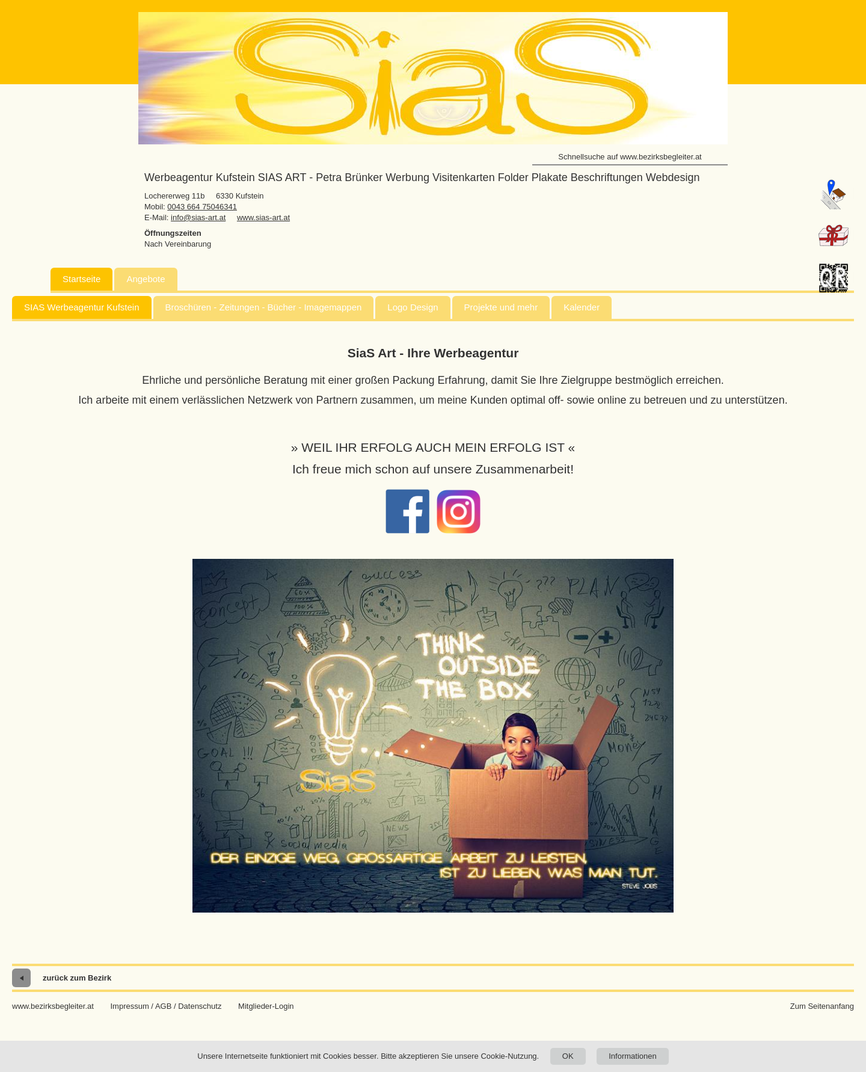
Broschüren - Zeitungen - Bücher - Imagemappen (263, 307)
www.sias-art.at (263, 217)
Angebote (145, 279)
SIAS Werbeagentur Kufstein (82, 307)
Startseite (81, 279)
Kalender (582, 307)
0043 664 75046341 (202, 206)
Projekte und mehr (501, 307)
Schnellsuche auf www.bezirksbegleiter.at (629, 156)
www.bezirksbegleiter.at (53, 1006)
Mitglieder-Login (266, 1006)
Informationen (633, 1056)
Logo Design (412, 307)
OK (568, 1056)
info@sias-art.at (198, 217)
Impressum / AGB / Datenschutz (165, 1006)
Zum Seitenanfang (822, 1006)
